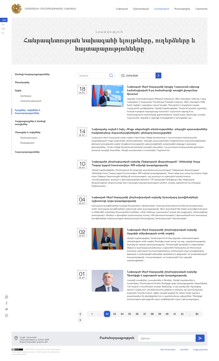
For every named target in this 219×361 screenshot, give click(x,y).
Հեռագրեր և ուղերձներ (27, 132)
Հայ (4, 19)
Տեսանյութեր (22, 82)
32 (107, 313)
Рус (3, 24)
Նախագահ (122, 8)
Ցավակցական (27, 142)
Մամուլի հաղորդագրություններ (32, 74)
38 (152, 313)
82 (197, 313)
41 (174, 313)
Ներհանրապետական (30, 100)
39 (159, 313)
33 (114, 313)
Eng (3, 28)
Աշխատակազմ (141, 8)
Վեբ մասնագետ (167, 349)
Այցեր (18, 90)
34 (122, 313)
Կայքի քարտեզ (200, 349)
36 (137, 313)
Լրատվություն (161, 8)
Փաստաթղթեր (182, 8)
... (123, 75)
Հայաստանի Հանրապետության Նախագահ (50, 8)
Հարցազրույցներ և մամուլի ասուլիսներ (30, 123)
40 (167, 313)
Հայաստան (201, 8)
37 (144, 313)
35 (129, 313)
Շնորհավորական (28, 137)
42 (182, 313)
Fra (2, 32)
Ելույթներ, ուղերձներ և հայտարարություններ (27, 111)
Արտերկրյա (25, 95)
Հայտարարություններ (27, 151)
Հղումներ (184, 349)
